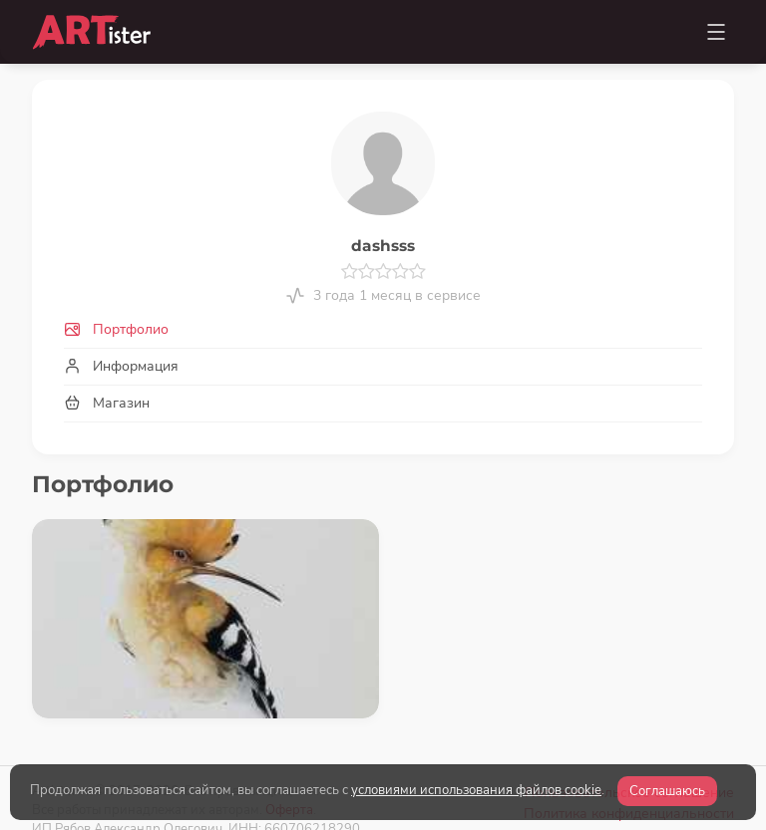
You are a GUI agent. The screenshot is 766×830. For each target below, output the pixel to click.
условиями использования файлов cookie (476, 790)
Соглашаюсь (667, 791)
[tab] (383, 329)
